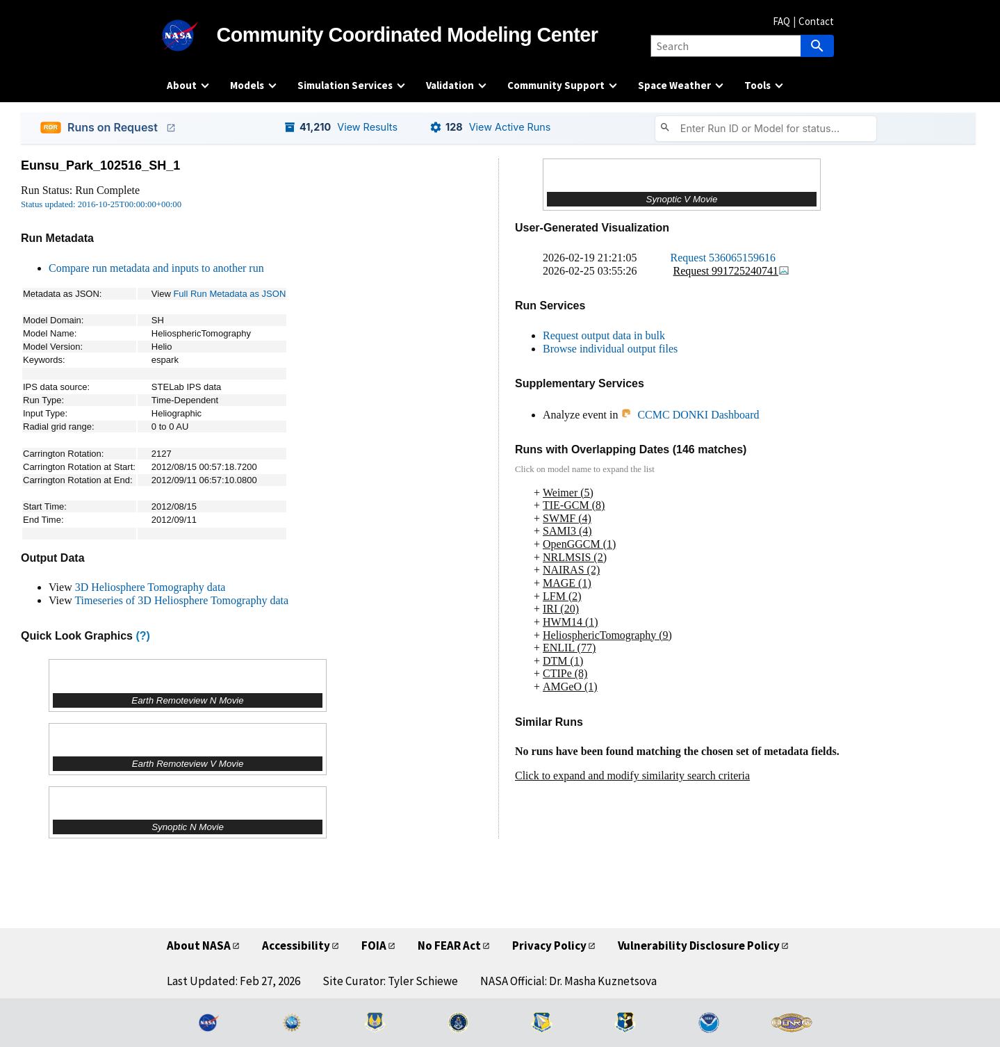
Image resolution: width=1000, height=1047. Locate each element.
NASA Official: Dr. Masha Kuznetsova (568, 981)
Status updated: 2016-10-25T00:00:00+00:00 (101, 204)
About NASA (199, 945)
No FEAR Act (449, 945)
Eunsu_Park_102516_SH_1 (100, 165)
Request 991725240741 (731, 271)
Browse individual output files (610, 349)
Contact (816, 21)
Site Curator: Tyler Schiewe (390, 981)
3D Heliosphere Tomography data (150, 587)
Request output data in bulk (604, 335)
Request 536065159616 (723, 257)
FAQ (781, 21)
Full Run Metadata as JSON (229, 294)
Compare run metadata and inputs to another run (156, 268)
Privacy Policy (549, 945)
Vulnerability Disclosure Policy (699, 945)
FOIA (373, 945)
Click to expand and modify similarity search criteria (632, 775)
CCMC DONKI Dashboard (690, 415)
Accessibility (296, 945)
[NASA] (192, 35)
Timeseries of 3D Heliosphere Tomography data (181, 600)
